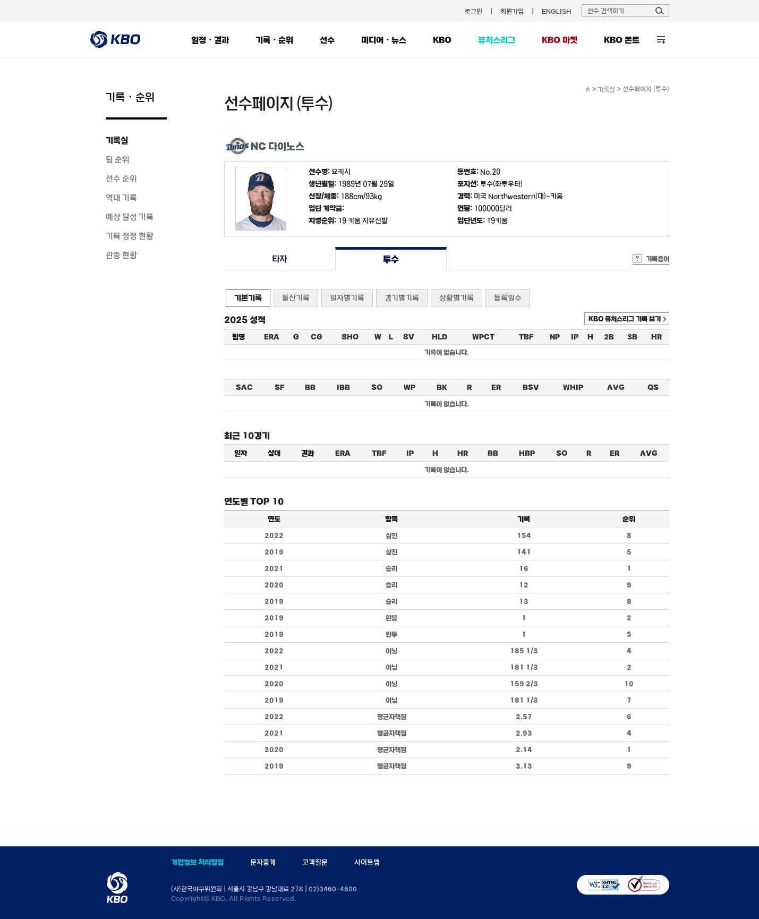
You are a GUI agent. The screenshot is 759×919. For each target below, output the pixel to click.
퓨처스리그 (496, 40)
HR (656, 337)
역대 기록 (121, 197)
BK (442, 387)
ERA (271, 337)
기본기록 (248, 297)
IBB (343, 387)
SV (408, 337)
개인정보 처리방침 (197, 862)
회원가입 (512, 11)
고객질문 (315, 862)
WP (409, 387)
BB (310, 387)
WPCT (483, 337)
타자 (279, 259)
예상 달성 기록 (129, 217)
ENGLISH (556, 11)
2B (609, 337)
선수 (327, 40)
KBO (442, 40)
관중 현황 (121, 255)
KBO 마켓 (559, 40)
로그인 (473, 11)
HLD (439, 337)
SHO (350, 337)
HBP (527, 453)
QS (653, 387)
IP (574, 337)
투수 (390, 259)
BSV (531, 387)
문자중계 (263, 862)
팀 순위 (118, 159)
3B (632, 337)
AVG (616, 387)
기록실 (117, 140)
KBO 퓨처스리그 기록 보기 (625, 318)
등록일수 (508, 297)
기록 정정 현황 (129, 236)
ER (496, 387)
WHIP (573, 387)
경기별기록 (402, 297)
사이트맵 (367, 862)
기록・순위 (274, 40)
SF (279, 387)
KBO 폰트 (621, 40)
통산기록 (296, 297)
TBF (526, 337)
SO (376, 387)
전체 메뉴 (661, 39)
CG (316, 337)
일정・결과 (210, 40)
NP (555, 337)
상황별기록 (456, 297)
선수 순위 (121, 178)
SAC (244, 387)
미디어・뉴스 (383, 40)
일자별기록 (347, 297)
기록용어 (657, 258)
